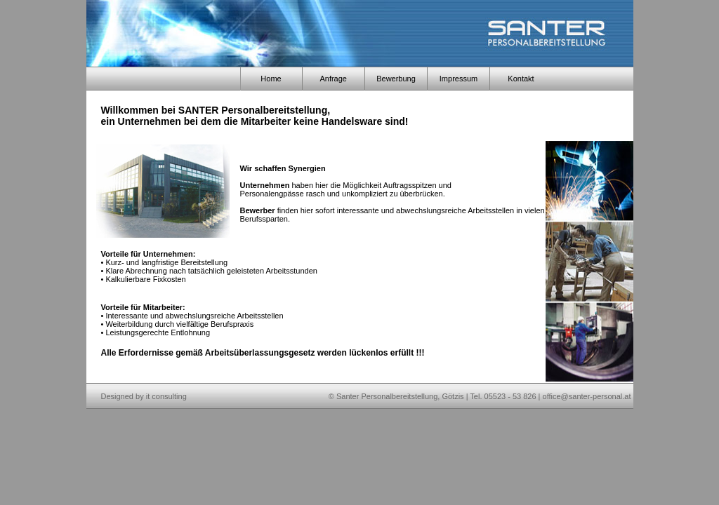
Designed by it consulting (144, 396)
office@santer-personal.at (587, 396)
